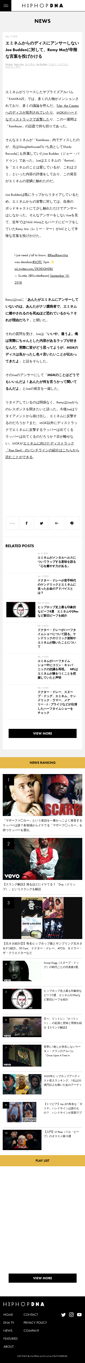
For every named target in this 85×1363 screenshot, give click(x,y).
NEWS (7, 1330)
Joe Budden (41, 64)
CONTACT (31, 1314)
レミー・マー (12, 66)
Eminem (9, 64)
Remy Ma (19, 64)
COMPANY (31, 1330)
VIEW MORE (42, 733)
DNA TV (8, 1322)
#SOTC (37, 262)
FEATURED (10, 1338)
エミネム (30, 64)
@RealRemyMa (58, 255)
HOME (8, 1314)
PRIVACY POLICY (35, 1322)
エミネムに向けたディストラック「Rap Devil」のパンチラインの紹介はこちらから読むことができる (42, 450)
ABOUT (8, 1346)
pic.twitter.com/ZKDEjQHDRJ (34, 269)
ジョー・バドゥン (58, 64)
